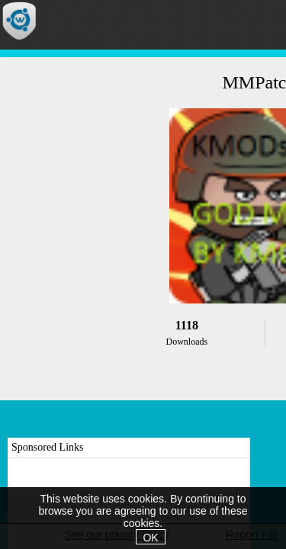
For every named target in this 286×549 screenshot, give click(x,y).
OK (150, 537)
